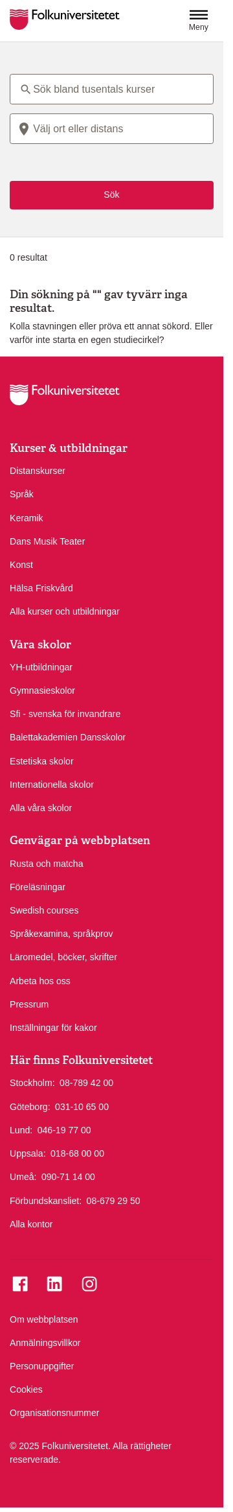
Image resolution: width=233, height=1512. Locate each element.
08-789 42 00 (86, 1082)
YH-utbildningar (41, 667)
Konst (21, 565)
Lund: (21, 1130)
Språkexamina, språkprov (61, 933)
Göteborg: (30, 1107)
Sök (111, 194)
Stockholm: (32, 1083)
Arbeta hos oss (40, 981)
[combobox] (112, 128)
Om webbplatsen (44, 1319)
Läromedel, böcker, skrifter (63, 957)
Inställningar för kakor (53, 1027)
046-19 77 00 (64, 1129)
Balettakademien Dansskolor (68, 737)
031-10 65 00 (82, 1106)
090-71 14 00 (68, 1176)
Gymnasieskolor (42, 690)
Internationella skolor (52, 784)
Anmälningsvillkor (45, 1343)
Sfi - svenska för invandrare (65, 714)
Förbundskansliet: (46, 1201)
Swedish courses (44, 910)
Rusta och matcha (46, 863)
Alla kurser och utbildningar (65, 611)
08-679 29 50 (113, 1200)
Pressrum (29, 1004)
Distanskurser (37, 471)
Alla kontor (31, 1224)
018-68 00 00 (77, 1153)
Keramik (26, 518)
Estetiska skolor (42, 761)
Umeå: (23, 1177)
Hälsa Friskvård (41, 588)
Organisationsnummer (55, 1413)
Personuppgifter (42, 1366)
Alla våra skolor (41, 808)
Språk (22, 494)
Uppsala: (28, 1153)
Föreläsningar (37, 887)
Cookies (26, 1389)
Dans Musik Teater (47, 541)
